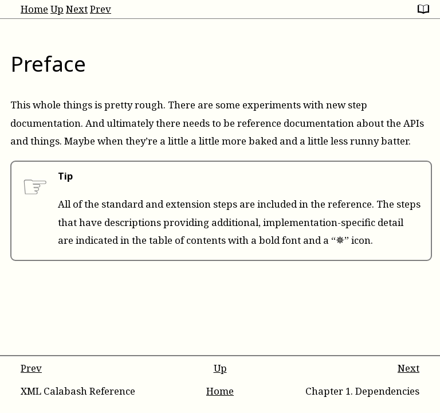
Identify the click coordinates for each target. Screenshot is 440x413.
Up (57, 8)
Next (77, 8)
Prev (100, 8)
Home (34, 8)
